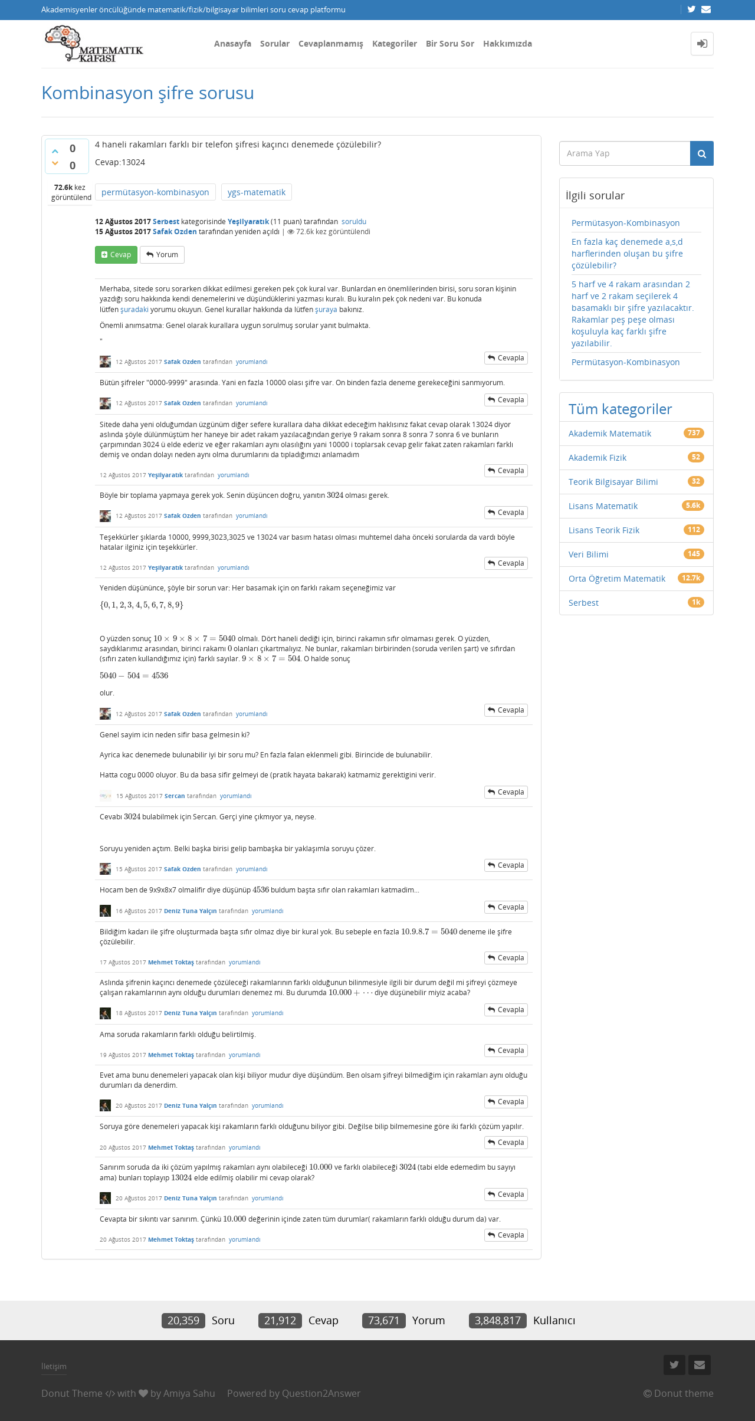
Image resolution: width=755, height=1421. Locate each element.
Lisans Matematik (603, 505)
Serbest (166, 221)
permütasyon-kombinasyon (155, 192)
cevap (120, 255)
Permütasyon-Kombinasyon (626, 222)
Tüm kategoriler (620, 408)
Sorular (275, 43)
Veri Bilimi (589, 554)
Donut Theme (72, 1393)
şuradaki (134, 309)
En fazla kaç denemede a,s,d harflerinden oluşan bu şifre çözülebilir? (627, 253)
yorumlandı (252, 361)
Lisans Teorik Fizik (604, 530)
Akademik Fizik (597, 457)
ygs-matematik (256, 192)
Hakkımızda (507, 43)
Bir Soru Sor (450, 43)
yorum (167, 255)
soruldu (354, 221)
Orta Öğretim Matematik (617, 578)
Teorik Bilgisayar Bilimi (613, 481)
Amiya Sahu (189, 1393)
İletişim (54, 1366)
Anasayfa (232, 43)
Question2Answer (321, 1393)
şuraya (326, 309)
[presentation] (335, 495)
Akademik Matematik (610, 433)
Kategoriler (394, 43)
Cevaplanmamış (330, 43)
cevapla (511, 358)
